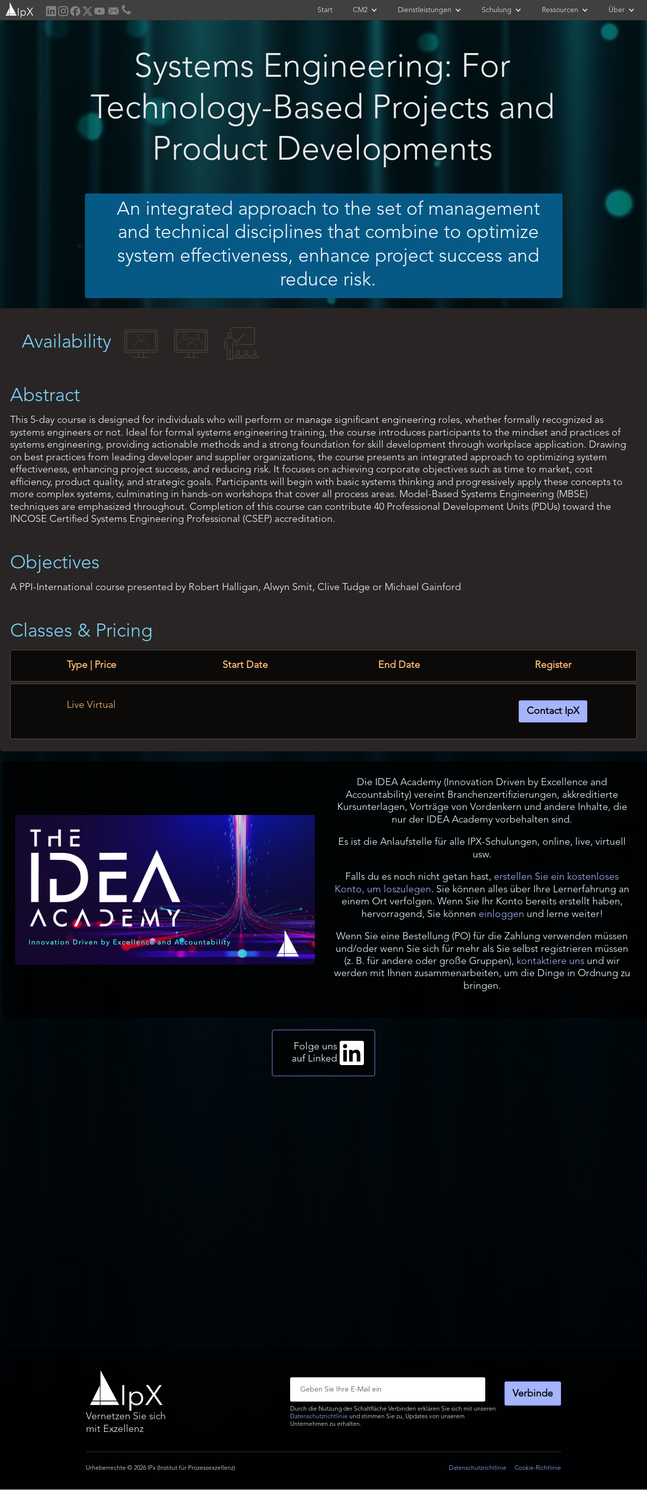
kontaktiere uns (550, 961)
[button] (365, 10)
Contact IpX (553, 711)
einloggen (501, 914)
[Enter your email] (387, 1389)
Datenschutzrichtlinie (319, 1417)
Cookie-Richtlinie (538, 1468)
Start (325, 10)
